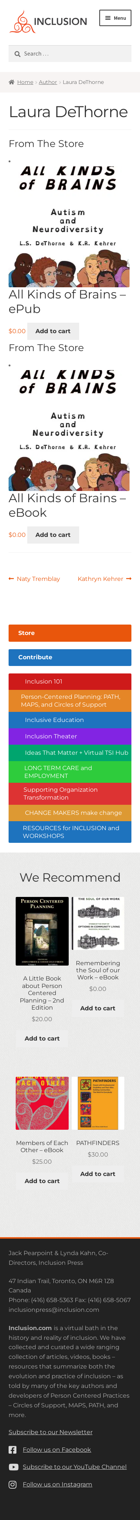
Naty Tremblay (38, 579)
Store (26, 633)
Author (48, 82)
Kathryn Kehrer (100, 579)
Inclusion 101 (43, 681)
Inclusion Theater (51, 736)
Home (25, 82)
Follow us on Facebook (57, 1449)
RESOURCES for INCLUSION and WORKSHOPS (71, 832)
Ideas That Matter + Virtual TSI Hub (76, 752)
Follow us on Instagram (57, 1484)
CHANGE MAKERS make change (73, 812)
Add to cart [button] (53, 331)
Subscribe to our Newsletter (51, 1432)
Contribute (35, 657)
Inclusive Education (54, 719)
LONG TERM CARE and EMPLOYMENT (58, 771)
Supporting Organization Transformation (61, 793)
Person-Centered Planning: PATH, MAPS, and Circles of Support (70, 700)
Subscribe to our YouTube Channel (75, 1466)
